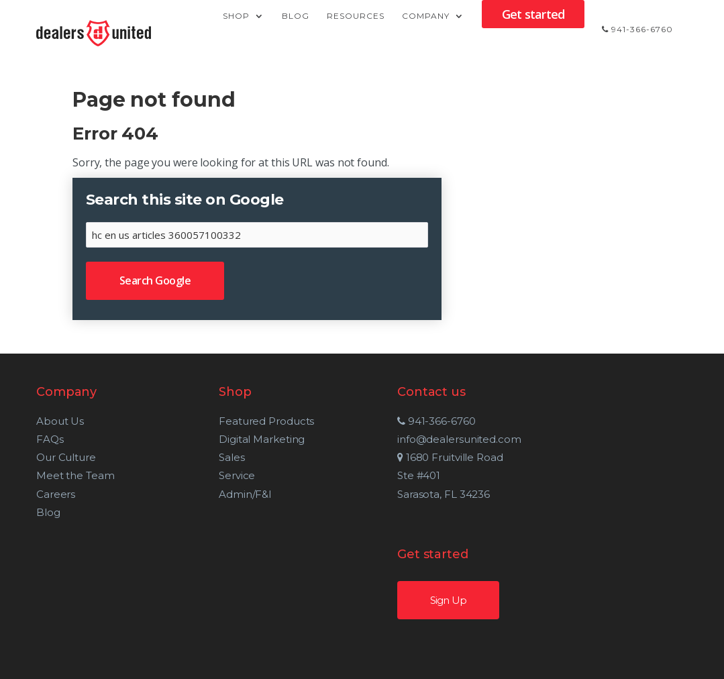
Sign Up (603, 437)
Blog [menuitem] (295, 29)
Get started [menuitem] (533, 27)
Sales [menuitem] (221, 457)
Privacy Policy (414, 660)
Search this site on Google (185, 200)
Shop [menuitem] (236, 29)
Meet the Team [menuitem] (75, 475)
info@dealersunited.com (442, 439)
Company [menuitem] (426, 29)
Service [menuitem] (226, 475)
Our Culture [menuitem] (66, 457)
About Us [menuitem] (60, 421)
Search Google (155, 280)
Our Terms (494, 660)
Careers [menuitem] (55, 494)
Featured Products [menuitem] (255, 421)
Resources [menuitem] (355, 29)
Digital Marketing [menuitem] (251, 439)
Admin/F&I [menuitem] (234, 494)
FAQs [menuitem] (50, 439)
